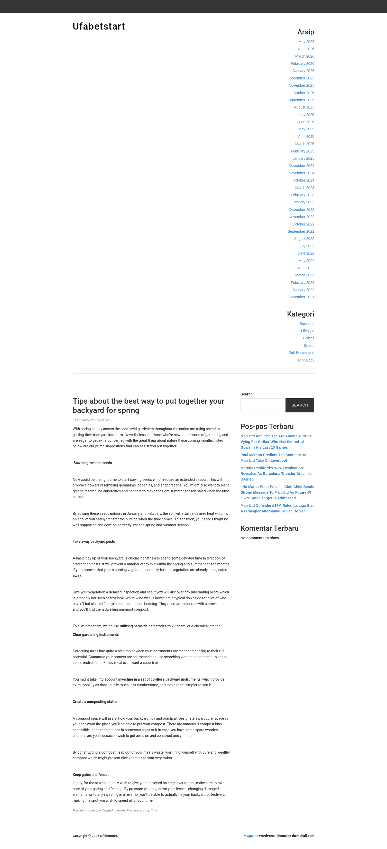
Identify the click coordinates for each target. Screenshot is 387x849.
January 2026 (303, 71)
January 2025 (303, 158)
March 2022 (304, 275)
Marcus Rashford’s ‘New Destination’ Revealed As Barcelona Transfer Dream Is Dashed (276, 474)
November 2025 (301, 85)
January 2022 (303, 290)
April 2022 (306, 268)
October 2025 (303, 93)
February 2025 (302, 151)
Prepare (132, 810)
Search (247, 394)
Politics (308, 338)
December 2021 (301, 297)
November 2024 (301, 173)
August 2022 (304, 239)
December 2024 (301, 166)
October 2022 (303, 224)
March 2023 (304, 188)
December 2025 (301, 78)
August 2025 (304, 107)
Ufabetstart (99, 26)
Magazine (251, 836)
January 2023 (303, 202)
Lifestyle (307, 331)
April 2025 (306, 136)
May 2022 (306, 261)
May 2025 (306, 129)
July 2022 (306, 246)
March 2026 (304, 56)
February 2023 (302, 195)
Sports (309, 346)
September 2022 (301, 231)
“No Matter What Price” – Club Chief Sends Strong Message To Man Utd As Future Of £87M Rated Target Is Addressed (277, 492)
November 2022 (301, 217)
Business (307, 324)
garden (120, 810)
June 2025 (306, 122)
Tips (154, 810)
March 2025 (304, 144)
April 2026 (306, 49)
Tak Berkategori (301, 353)
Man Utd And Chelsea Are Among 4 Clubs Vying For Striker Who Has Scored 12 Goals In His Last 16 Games (276, 442)
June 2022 (306, 253)
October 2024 (303, 180)
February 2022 (302, 283)
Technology (305, 360)
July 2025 (306, 115)
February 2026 (302, 63)
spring (144, 810)
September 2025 (301, 100)
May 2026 (306, 42)
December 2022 (301, 209)
